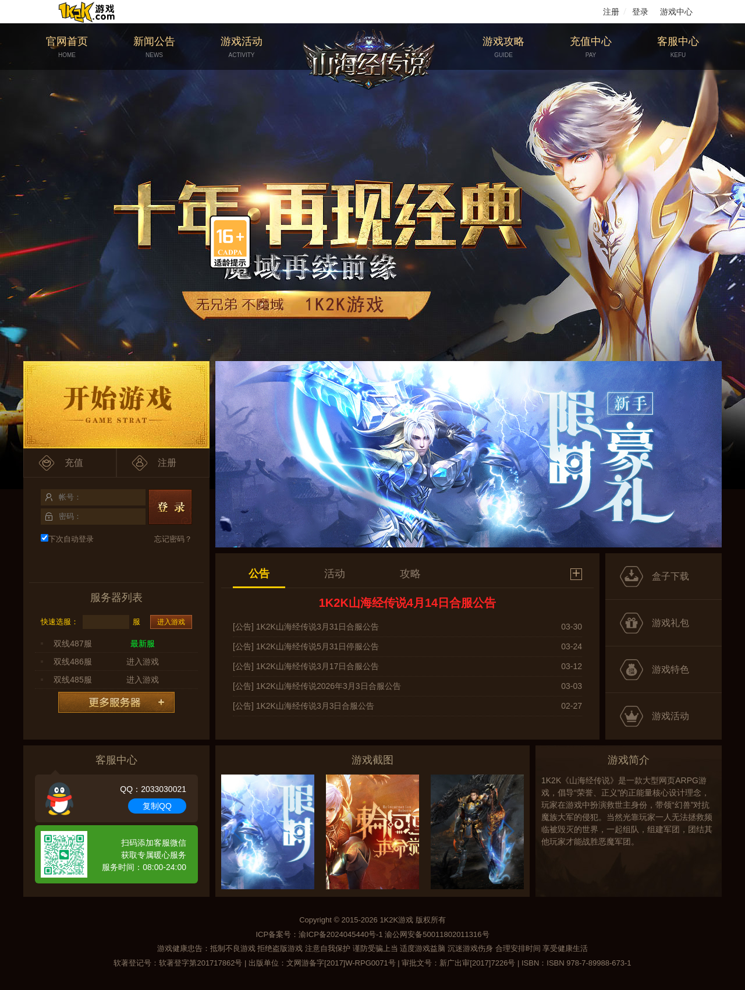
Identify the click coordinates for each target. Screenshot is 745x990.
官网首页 (67, 47)
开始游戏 (116, 404)
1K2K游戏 (396, 919)
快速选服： (60, 621)
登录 (640, 11)
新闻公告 (154, 47)
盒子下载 (670, 576)
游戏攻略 (503, 47)
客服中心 (678, 47)
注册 (611, 11)
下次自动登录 (67, 538)
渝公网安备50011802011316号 (437, 934)
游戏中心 (676, 11)
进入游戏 (171, 622)
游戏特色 (670, 669)
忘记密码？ (173, 539)
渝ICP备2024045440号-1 (341, 934)
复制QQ (157, 806)
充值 (74, 463)
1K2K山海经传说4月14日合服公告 (407, 602)
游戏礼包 (670, 623)
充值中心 (590, 47)
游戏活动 (241, 47)
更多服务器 (116, 702)
